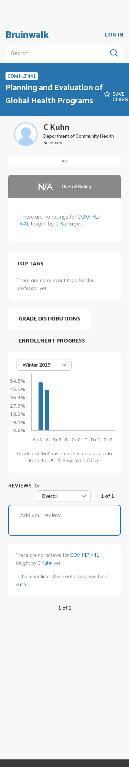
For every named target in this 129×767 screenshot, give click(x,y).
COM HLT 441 (84, 555)
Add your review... (42, 515)
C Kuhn (64, 223)
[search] (57, 53)
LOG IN (114, 35)
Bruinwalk (27, 35)
